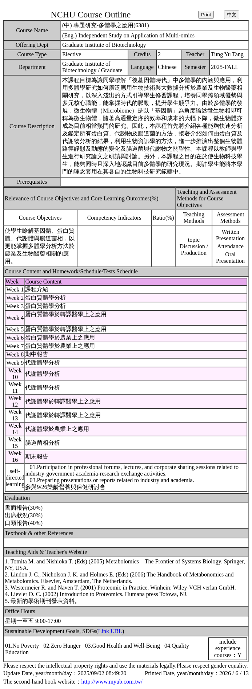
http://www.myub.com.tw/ (112, 681)
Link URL (110, 631)
